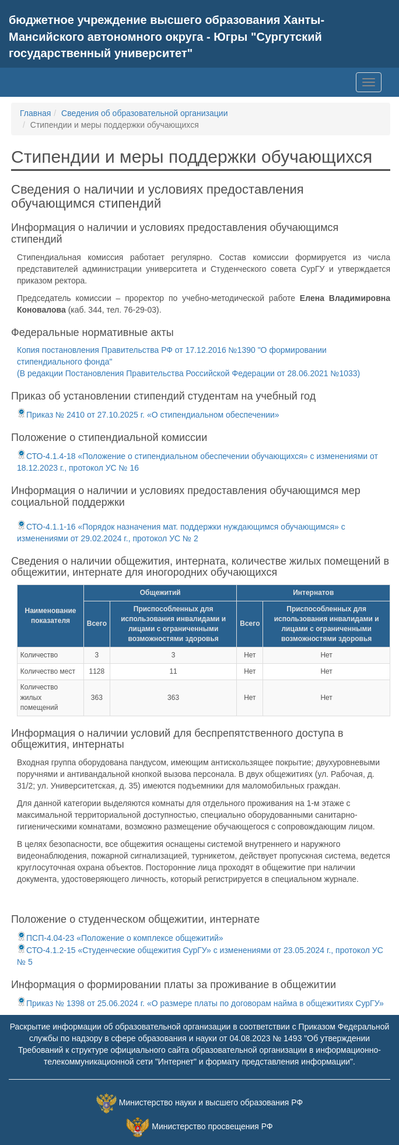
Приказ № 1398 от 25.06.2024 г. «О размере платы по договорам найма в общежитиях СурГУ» (200, 1003)
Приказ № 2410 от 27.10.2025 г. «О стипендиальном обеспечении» (148, 414)
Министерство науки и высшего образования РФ (211, 1102)
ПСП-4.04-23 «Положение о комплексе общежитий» (120, 938)
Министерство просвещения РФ (212, 1126)
